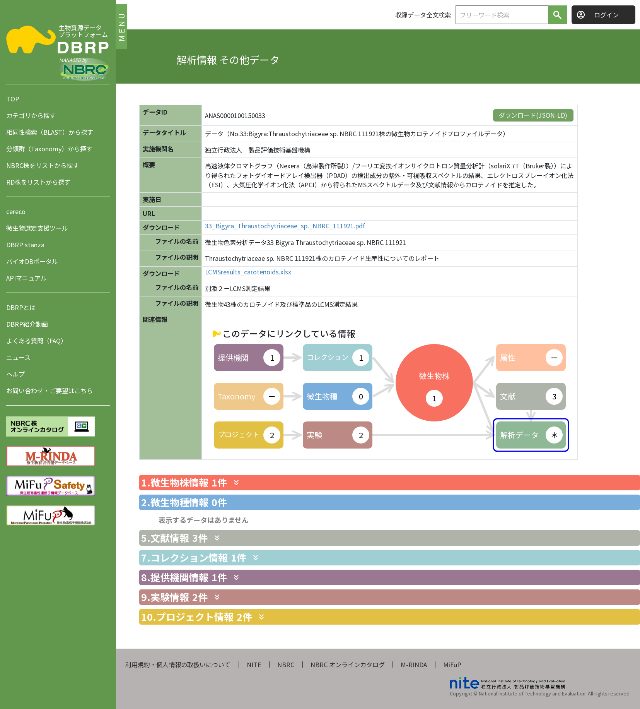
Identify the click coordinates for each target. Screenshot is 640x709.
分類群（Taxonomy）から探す (49, 148)
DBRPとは (21, 307)
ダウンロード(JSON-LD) (533, 115)
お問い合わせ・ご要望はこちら (49, 390)
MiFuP (452, 664)
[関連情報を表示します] (236, 482)
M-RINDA (414, 664)
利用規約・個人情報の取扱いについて (177, 664)
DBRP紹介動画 (27, 324)
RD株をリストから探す (38, 182)
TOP (12, 98)
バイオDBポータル (32, 261)
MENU (121, 26)
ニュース (18, 357)
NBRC (285, 664)
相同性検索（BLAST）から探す (49, 132)
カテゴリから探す (31, 115)
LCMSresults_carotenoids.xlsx (248, 272)
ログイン (606, 14)
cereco (16, 211)
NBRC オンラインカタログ (348, 664)
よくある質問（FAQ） (36, 340)
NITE (254, 664)
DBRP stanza (25, 244)
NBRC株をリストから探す (42, 165)
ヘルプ (15, 373)
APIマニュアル (26, 278)
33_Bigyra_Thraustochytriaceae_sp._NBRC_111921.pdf (285, 225)
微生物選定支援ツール (37, 228)
